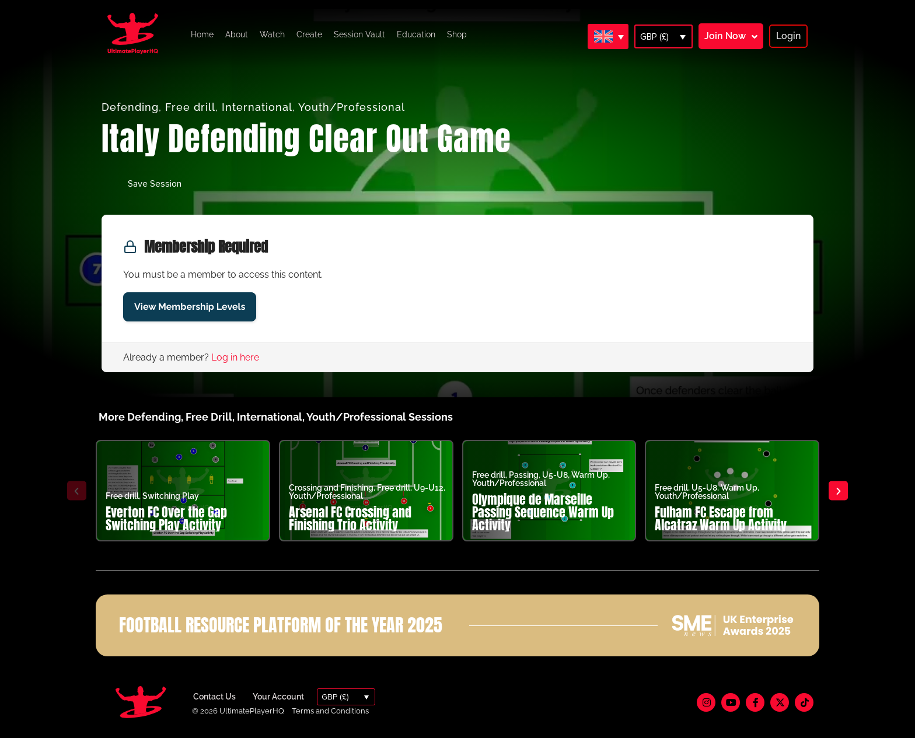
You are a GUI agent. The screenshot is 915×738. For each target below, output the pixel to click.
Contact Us (214, 696)
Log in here (235, 357)
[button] (76, 491)
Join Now (725, 35)
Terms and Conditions (330, 710)
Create (309, 34)
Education (416, 34)
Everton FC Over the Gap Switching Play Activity (166, 518)
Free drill (190, 107)
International (257, 107)
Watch (272, 34)
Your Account (278, 696)
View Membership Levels (189, 306)
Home (202, 34)
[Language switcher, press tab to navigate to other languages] (608, 36)
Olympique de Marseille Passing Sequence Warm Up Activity (543, 511)
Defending (130, 107)
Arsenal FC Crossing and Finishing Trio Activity (350, 518)
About (236, 34)
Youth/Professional (351, 107)
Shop (457, 34)
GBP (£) (654, 37)
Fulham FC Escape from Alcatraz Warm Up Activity (721, 518)
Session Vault (359, 34)
